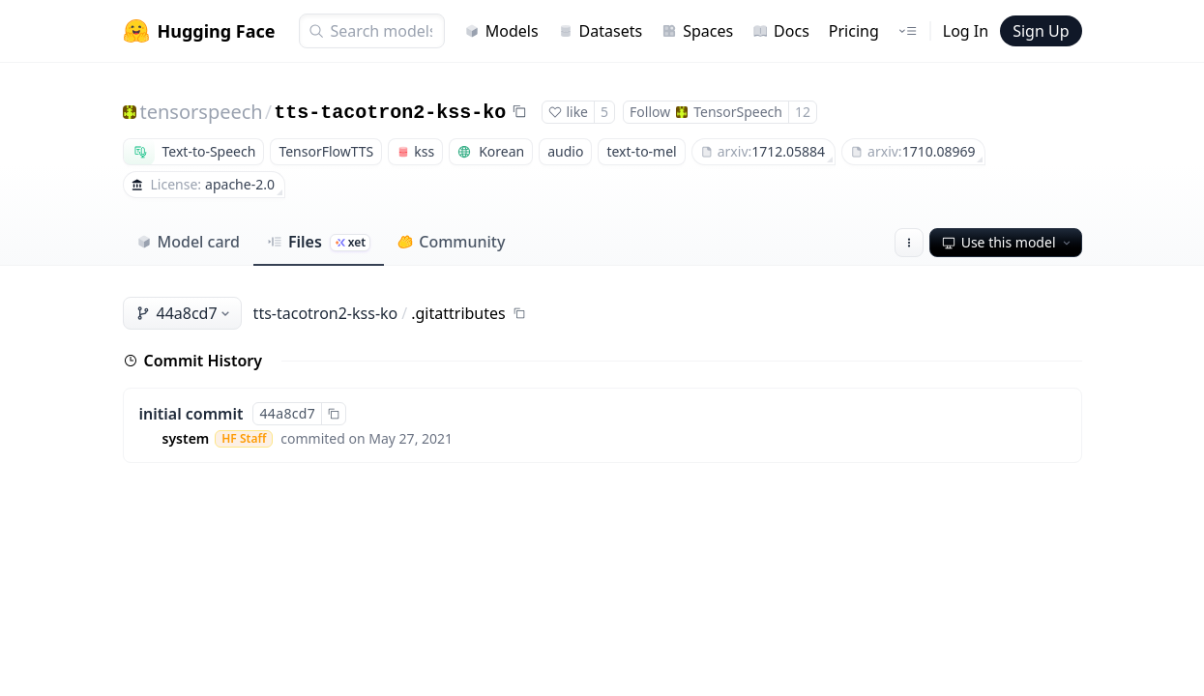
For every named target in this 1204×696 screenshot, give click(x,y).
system (186, 438)
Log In (965, 31)
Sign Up (1041, 31)
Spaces (697, 31)
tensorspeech (201, 112)
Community (451, 241)
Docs (780, 31)
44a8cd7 (184, 313)
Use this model (1007, 242)
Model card (188, 241)
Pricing (854, 31)
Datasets (600, 31)
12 (802, 111)
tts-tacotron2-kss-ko (390, 113)
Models (501, 31)
